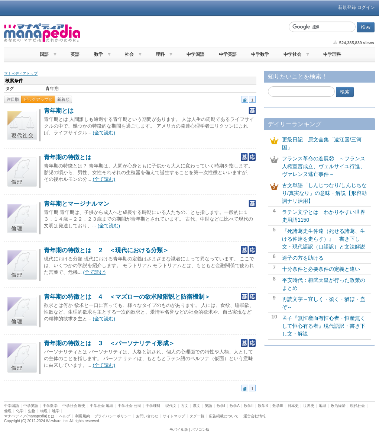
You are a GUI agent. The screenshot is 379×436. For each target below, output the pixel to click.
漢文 (196, 406)
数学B (263, 406)
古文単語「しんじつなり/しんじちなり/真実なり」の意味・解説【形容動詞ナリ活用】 (324, 193)
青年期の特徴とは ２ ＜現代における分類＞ (106, 250)
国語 (44, 54)
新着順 (63, 99)
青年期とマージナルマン (76, 204)
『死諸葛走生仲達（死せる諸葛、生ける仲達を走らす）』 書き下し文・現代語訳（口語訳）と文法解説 (323, 239)
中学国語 (195, 54)
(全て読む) (104, 132)
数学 (98, 54)
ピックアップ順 (38, 99)
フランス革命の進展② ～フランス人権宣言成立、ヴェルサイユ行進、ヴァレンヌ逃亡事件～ (323, 166)
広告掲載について (224, 416)
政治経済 (338, 406)
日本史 (293, 406)
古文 (184, 406)
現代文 (170, 406)
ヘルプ (64, 416)
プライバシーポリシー (113, 416)
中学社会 (292, 54)
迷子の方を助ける (303, 258)
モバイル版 (178, 429)
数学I (221, 406)
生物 (31, 411)
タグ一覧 (197, 416)
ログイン (366, 7)
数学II (248, 406)
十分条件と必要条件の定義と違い (321, 269)
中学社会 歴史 (74, 406)
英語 (75, 54)
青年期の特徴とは (67, 157)
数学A (234, 406)
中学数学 (260, 54)
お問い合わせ (147, 416)
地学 (55, 411)
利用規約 (82, 416)
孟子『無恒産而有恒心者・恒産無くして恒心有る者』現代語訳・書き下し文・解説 (323, 326)
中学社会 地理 (101, 406)
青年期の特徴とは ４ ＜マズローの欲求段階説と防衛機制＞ (127, 297)
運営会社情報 (254, 416)
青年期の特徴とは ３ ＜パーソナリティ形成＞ (109, 343)
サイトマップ (174, 416)
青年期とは (59, 111)
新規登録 (347, 7)
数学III (277, 406)
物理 (44, 411)
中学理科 (332, 54)
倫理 (8, 411)
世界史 (308, 406)
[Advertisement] (184, 33)
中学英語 (228, 54)
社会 (129, 54)
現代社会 (357, 406)
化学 (19, 411)
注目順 (13, 99)
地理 (322, 406)
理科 (160, 54)
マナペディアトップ (21, 73)
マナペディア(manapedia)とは (29, 416)
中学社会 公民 (129, 406)
